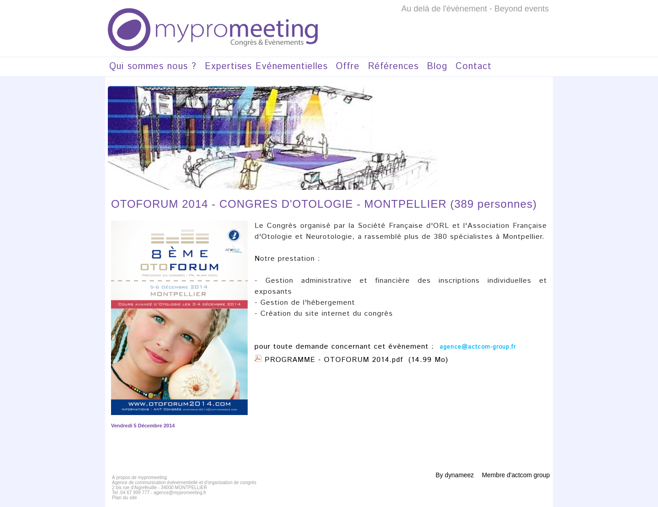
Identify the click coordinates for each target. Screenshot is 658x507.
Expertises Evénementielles (266, 66)
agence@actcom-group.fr (476, 347)
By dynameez (454, 475)
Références (393, 66)
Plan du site (124, 497)
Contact (474, 66)
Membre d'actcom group (515, 475)
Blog (437, 66)
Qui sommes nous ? (152, 66)
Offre (348, 66)
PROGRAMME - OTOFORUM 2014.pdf (335, 360)
